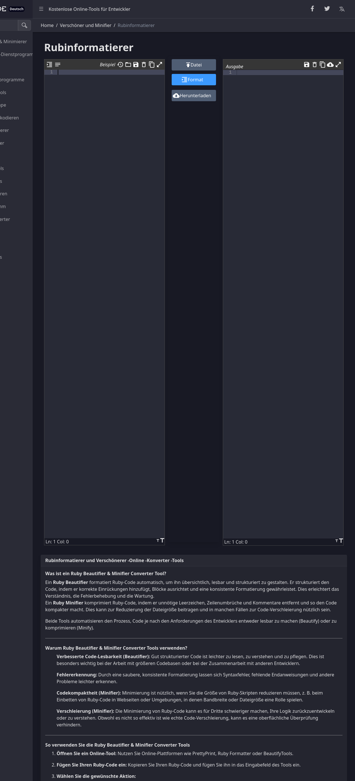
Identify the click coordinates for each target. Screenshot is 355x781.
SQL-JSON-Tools (23, 181)
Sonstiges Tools (23, 257)
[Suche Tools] (32, 25)
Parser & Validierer (26, 130)
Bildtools (16, 244)
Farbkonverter (22, 232)
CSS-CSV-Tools (21, 156)
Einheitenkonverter (27, 219)
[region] (38, 399)
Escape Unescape (25, 105)
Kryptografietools (25, 92)
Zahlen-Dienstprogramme (34, 79)
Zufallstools (19, 67)
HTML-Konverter (24, 143)
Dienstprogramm (25, 206)
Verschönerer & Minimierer (35, 41)
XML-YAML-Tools (24, 168)
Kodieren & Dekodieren (31, 118)
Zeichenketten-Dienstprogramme (38, 54)
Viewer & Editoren (26, 193)
